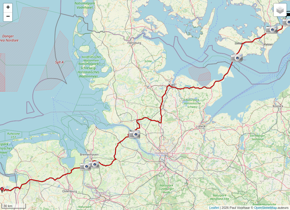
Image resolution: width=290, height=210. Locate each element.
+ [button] (8, 8)
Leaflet (214, 207)
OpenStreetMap (265, 207)
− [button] (8, 17)
